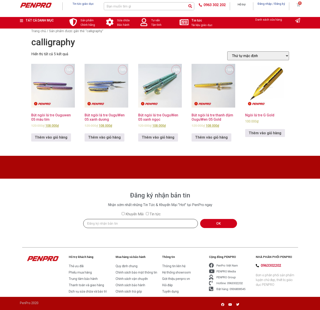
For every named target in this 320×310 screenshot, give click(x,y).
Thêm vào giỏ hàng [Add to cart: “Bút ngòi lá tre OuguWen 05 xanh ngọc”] (158, 137)
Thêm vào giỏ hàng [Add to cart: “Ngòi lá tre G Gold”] (265, 133)
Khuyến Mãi (135, 214)
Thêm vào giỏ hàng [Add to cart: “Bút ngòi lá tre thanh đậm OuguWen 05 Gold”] (211, 137)
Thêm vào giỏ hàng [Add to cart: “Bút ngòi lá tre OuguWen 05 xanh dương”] (104, 137)
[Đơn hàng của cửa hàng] (258, 55)
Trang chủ (38, 31)
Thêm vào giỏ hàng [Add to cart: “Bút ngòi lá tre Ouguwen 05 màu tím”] (51, 137)
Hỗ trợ (241, 4)
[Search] (190, 6)
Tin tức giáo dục (83, 3)
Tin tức (196, 20)
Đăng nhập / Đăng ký (271, 3)
